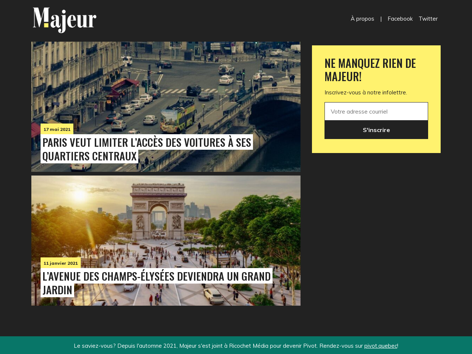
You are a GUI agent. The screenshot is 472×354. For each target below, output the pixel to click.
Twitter (428, 18)
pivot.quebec (380, 345)
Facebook (400, 18)
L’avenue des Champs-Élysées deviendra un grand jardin (156, 282)
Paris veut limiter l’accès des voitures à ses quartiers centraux (146, 148)
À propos (362, 18)
